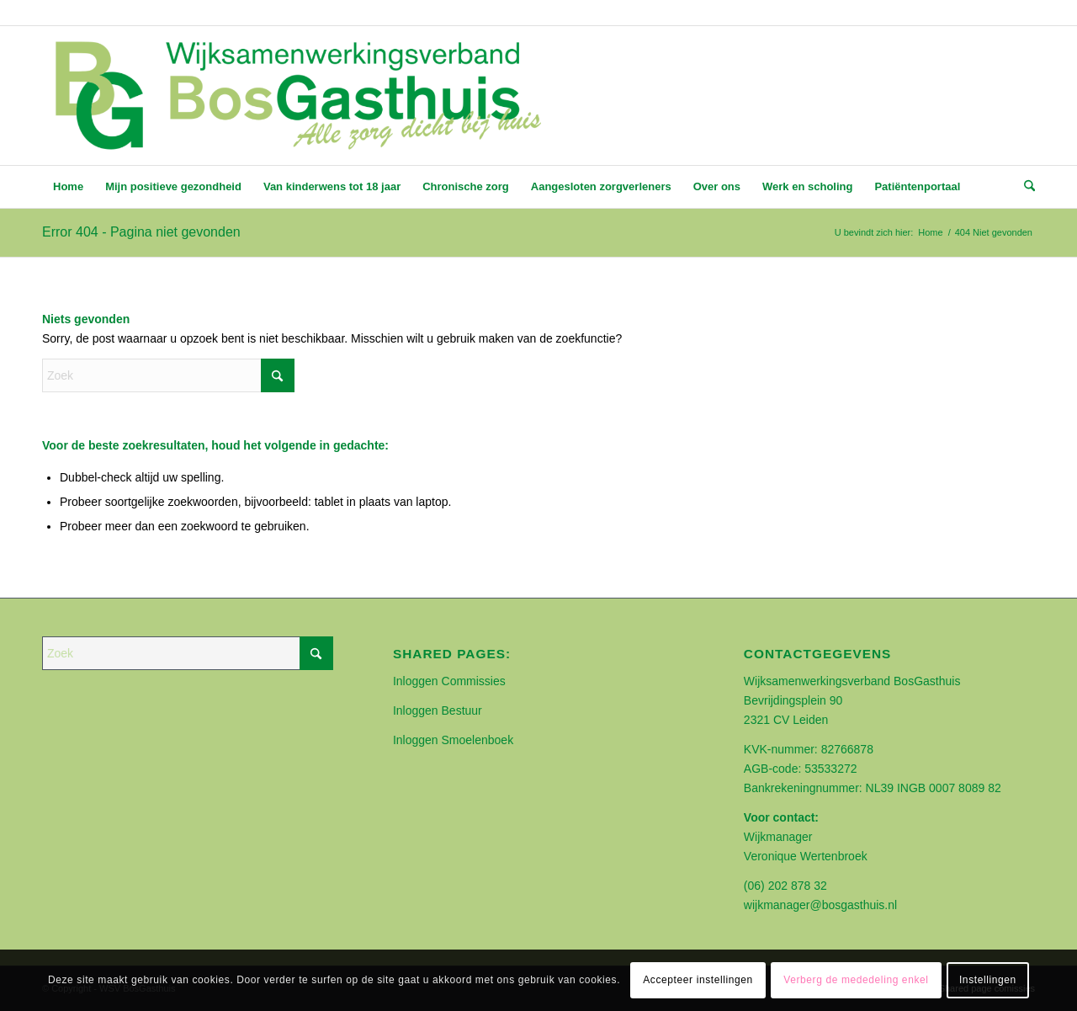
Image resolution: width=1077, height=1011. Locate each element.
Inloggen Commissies (449, 681)
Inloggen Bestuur (437, 710)
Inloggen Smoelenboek (453, 740)
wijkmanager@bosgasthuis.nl (820, 905)
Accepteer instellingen (698, 980)
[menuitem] (68, 187)
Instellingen (987, 980)
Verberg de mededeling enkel (855, 980)
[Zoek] (1024, 187)
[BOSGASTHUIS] (297, 95)
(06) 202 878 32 (785, 885)
